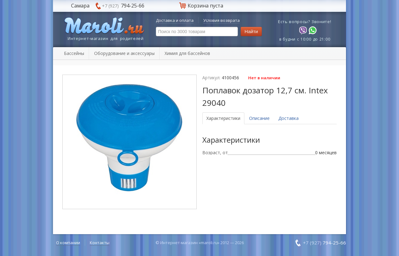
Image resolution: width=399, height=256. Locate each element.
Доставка (288, 118)
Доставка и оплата (175, 20)
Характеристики (223, 118)
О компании (68, 242)
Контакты (99, 242)
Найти (251, 31)
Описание (259, 118)
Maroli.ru (104, 26)
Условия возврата (221, 20)
